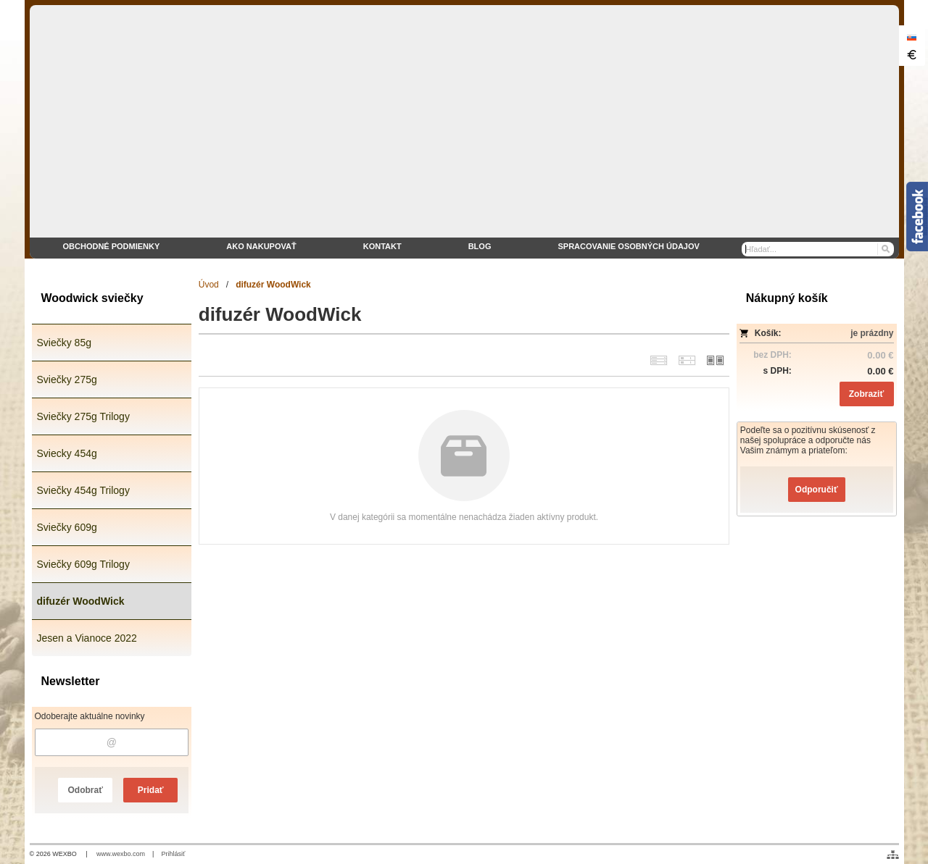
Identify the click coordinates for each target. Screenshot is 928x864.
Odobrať (84, 790)
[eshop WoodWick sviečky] (464, 132)
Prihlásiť (173, 853)
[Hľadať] (885, 249)
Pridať (151, 790)
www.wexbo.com (120, 853)
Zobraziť (866, 394)
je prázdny (871, 333)
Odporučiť (816, 490)
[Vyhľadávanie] (818, 249)
